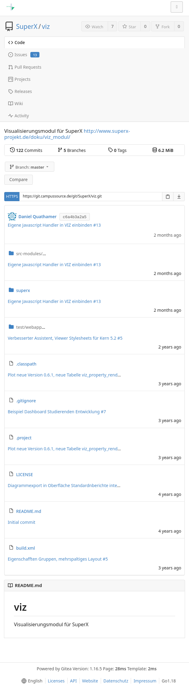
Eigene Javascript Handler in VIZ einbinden (50, 225)
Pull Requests (24, 67)
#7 (103, 411)
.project (24, 438)
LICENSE (24, 474)
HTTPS (12, 196)
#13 (97, 225)
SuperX (26, 26)
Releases (20, 91)
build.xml (25, 548)
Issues (23, 54)
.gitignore (26, 401)
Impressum (144, 681)
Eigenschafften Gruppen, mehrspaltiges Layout (55, 559)
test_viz (46, 327)
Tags (117, 150)
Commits (26, 150)
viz (46, 26)
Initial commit (21, 522)
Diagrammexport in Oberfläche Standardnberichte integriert (69, 485)
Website (90, 681)
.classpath (26, 364)
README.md (28, 511)
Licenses (56, 681)
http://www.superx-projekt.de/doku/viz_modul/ (67, 133)
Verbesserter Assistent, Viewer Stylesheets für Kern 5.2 (62, 338)
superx (23, 290)
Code (16, 42)
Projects (19, 79)
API (73, 681)
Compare (18, 179)
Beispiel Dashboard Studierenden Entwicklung (54, 411)
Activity (18, 116)
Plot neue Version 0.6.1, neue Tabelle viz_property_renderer (67, 375)
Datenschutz (115, 681)
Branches (72, 150)
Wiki (15, 103)
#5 (120, 338)
